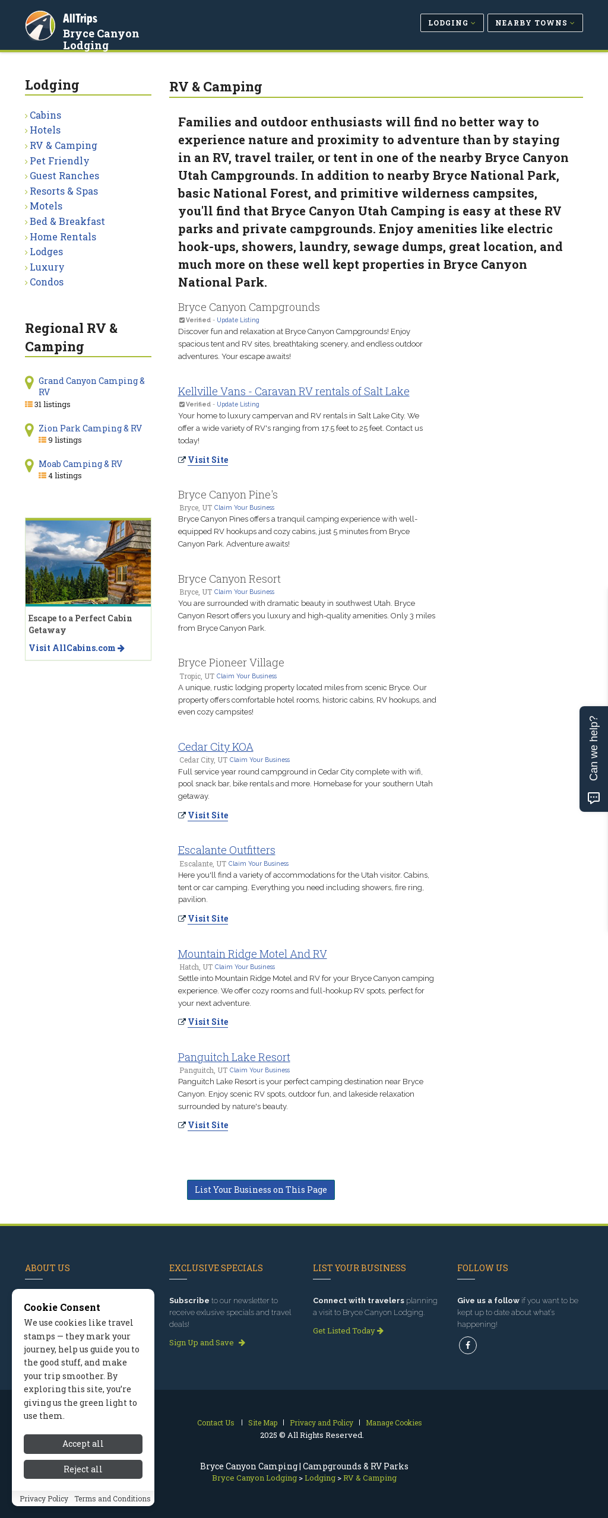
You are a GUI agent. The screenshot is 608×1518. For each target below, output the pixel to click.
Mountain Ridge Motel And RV (252, 954)
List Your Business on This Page (261, 1189)
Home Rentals (63, 236)
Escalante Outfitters (227, 850)
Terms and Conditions (112, 1509)
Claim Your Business (244, 507)
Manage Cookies (394, 1422)
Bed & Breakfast (67, 221)
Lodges (46, 251)
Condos (47, 281)
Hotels (45, 129)
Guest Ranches (64, 175)
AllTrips (81, 17)
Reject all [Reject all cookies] (83, 1479)
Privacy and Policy (321, 1422)
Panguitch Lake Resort (234, 1057)
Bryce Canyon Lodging (102, 38)
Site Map (262, 1422)
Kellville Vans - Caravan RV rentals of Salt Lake (294, 391)
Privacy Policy (44, 1509)
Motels (46, 205)
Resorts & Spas (64, 191)
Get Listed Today (348, 1330)
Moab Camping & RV (80, 463)
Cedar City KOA (216, 746)
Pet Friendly (60, 160)
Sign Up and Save (207, 1342)
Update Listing (238, 319)
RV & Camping (63, 145)
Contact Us (216, 1422)
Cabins (45, 115)
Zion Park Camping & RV (90, 428)
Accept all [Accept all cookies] (83, 1454)
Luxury (47, 267)
